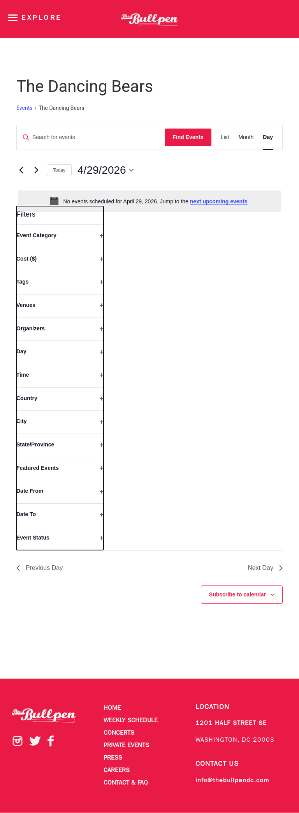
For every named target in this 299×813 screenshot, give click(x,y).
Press (113, 758)
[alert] (149, 201)
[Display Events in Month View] (245, 137)
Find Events (187, 137)
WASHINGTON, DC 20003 (234, 740)
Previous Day (39, 567)
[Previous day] (21, 170)
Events (24, 108)
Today (59, 170)
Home (112, 708)
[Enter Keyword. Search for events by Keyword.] (91, 137)
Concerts (119, 733)
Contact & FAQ (126, 783)
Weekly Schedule (131, 720)
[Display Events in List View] (225, 137)
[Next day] (36, 170)
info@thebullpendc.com (232, 780)
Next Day (265, 567)
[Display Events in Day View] (268, 137)
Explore (41, 18)
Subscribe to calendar (237, 594)
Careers (117, 770)
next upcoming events (219, 201)
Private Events (126, 745)
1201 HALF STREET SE (231, 723)
